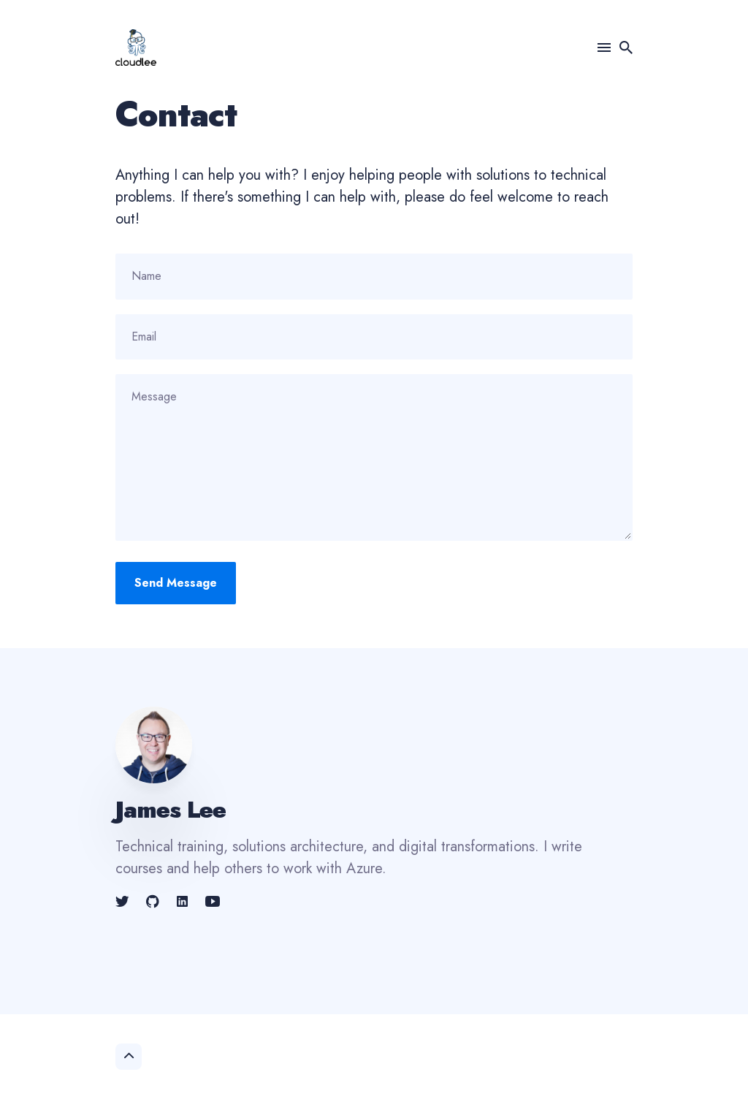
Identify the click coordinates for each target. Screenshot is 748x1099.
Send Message (175, 582)
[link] (123, 901)
